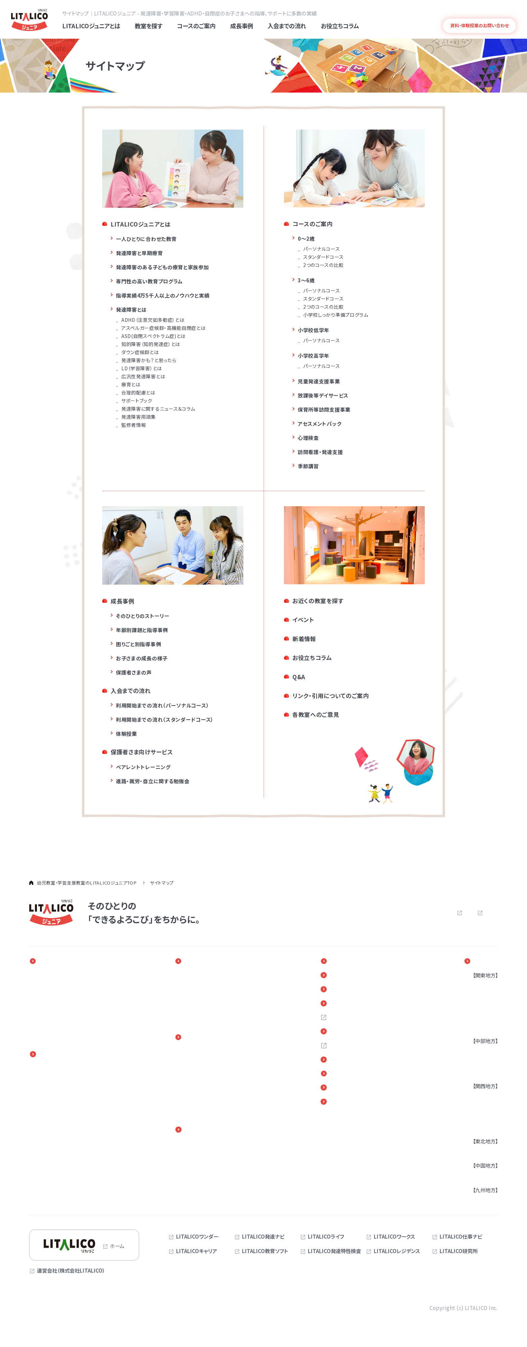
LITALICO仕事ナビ (461, 1238)
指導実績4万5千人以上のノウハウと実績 (162, 296)
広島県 (477, 1176)
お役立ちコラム (312, 658)
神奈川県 (480, 997)
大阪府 (477, 1097)
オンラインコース (56, 1121)
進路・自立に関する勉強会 (216, 1156)
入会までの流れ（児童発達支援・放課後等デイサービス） (230, 1073)
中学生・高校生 (54, 1111)
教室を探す (484, 962)
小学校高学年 (313, 356)
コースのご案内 (312, 224)
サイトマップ (485, 913)
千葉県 (477, 1017)
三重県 (477, 1073)
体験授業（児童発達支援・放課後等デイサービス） (230, 1107)
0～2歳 (306, 239)
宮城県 (477, 1152)
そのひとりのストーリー (143, 616)
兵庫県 (477, 1107)
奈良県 (477, 1128)
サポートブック (136, 401)
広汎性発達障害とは (143, 377)
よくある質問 (473, 12)
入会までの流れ (131, 691)
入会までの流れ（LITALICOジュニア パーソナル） (222, 1056)
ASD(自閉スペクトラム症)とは (153, 337)
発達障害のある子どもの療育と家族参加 (162, 268)
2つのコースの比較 (323, 266)
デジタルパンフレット (361, 1091)
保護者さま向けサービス (142, 753)
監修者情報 (133, 425)
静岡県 (477, 1062)
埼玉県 (477, 1007)
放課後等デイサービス (323, 396)
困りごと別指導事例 (138, 645)
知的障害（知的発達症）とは (150, 345)
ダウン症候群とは (140, 353)
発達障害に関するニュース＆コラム (158, 409)
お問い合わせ (374, 913)
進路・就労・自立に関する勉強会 (152, 781)
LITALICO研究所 (459, 1252)
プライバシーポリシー (434, 913)
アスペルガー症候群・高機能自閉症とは (163, 328)
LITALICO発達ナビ (263, 1238)
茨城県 (477, 1028)
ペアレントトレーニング (143, 767)
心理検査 (308, 438)
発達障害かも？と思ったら (148, 361)
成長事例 (122, 601)
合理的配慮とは (138, 393)
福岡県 (477, 1201)
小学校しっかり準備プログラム (335, 315)
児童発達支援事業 (319, 382)
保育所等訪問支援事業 (324, 410)
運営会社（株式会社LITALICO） (71, 1271)
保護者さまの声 (134, 673)
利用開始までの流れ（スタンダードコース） (165, 720)
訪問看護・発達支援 (320, 452)
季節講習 (308, 467)
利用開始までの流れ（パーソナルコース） (162, 706)
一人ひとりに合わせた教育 (146, 239)
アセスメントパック (319, 424)
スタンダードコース (323, 257)
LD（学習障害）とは (141, 369)
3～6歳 (306, 281)
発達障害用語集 (138, 417)
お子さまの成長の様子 (142, 659)
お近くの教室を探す (317, 601)
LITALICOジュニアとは (141, 224)
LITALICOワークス (394, 1238)
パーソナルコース (321, 249)
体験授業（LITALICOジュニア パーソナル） (222, 1090)
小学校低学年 (313, 331)
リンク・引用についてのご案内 (330, 696)
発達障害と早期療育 (139, 253)
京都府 (477, 1117)
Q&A (298, 677)
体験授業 (126, 734)
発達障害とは (503, 12)
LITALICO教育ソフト (265, 1252)
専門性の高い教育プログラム (149, 282)
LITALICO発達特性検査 (334, 1252)
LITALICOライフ (326, 1238)
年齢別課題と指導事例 (142, 630)
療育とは (130, 385)
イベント (303, 620)
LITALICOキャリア (196, 1252)
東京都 (477, 986)
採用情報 (346, 1020)
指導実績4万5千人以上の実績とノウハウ (82, 1017)
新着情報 (304, 639)
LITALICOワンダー (197, 1238)
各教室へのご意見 (315, 715)
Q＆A (342, 1005)
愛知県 (477, 1052)
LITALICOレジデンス (397, 1252)
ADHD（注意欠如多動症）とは (152, 320)
